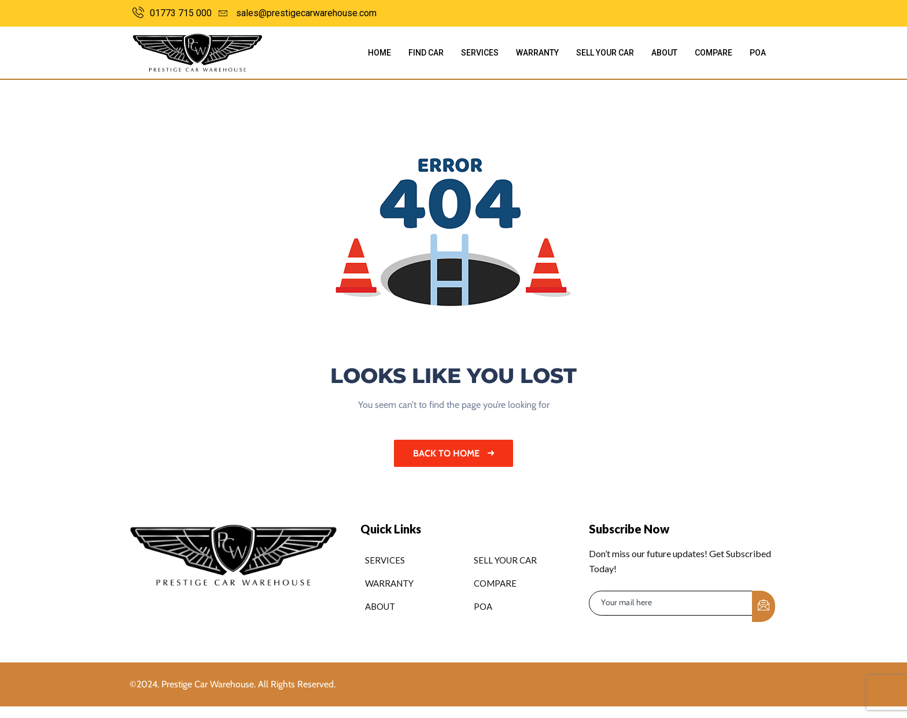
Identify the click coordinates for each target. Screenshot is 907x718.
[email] (671, 603)
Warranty (537, 52)
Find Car (426, 52)
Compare (713, 52)
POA (758, 52)
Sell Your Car (605, 52)
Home (379, 52)
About (664, 52)
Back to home (453, 453)
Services (480, 52)
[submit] (763, 606)
